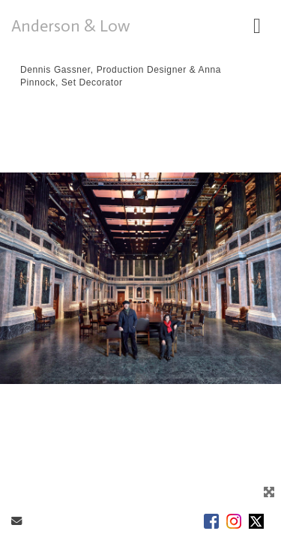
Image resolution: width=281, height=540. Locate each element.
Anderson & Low (70, 26)
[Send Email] (16, 521)
